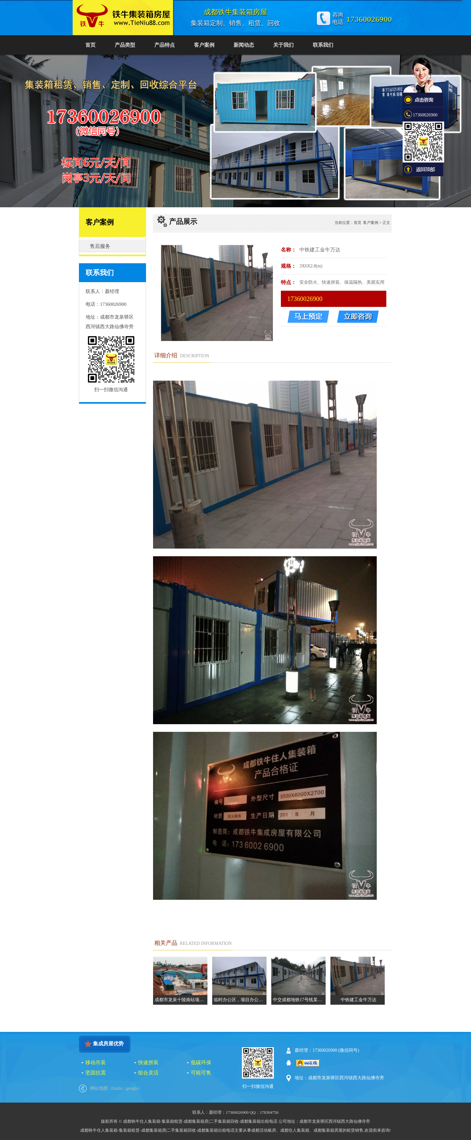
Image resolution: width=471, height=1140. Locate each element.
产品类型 (125, 45)
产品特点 (164, 45)
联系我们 (323, 45)
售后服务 (100, 246)
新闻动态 (244, 45)
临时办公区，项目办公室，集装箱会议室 (240, 999)
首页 (90, 45)
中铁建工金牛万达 (358, 999)
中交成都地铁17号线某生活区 (299, 999)
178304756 (269, 1112)
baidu (117, 1088)
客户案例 (204, 45)
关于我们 (283, 45)
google (132, 1088)
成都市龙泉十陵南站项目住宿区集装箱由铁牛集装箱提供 (181, 999)
